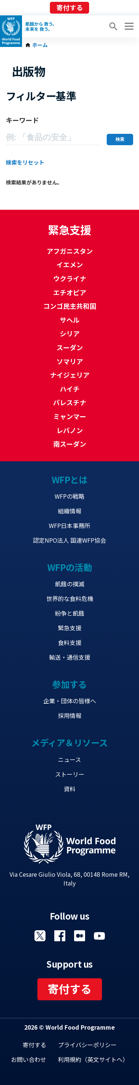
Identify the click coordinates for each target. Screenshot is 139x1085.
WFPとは (70, 479)
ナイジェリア (69, 375)
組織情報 (69, 510)
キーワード (22, 120)
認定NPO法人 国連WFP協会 (69, 540)
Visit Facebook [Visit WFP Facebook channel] (59, 935)
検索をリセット (25, 162)
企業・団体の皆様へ (69, 700)
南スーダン (69, 443)
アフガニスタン (70, 251)
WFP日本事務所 (69, 525)
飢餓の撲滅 (69, 583)
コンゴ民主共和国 (69, 306)
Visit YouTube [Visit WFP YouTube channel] (99, 935)
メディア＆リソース (69, 742)
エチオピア (69, 292)
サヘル (70, 320)
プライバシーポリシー (87, 1044)
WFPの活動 (69, 567)
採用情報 (69, 715)
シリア (70, 333)
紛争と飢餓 (69, 613)
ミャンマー (69, 416)
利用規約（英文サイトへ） (93, 1059)
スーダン (69, 347)
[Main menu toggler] (127, 26)
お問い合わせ (28, 1059)
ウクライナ (69, 278)
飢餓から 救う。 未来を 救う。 (41, 26)
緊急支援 (69, 627)
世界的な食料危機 (69, 598)
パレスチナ (69, 402)
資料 (70, 788)
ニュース (69, 759)
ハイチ (70, 388)
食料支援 (69, 642)
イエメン (69, 264)
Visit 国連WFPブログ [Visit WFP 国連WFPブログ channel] (79, 935)
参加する (69, 684)
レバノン (69, 430)
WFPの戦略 (69, 496)
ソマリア (69, 361)
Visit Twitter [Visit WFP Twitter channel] (39, 935)
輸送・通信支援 (69, 657)
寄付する (69, 7)
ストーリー (69, 774)
